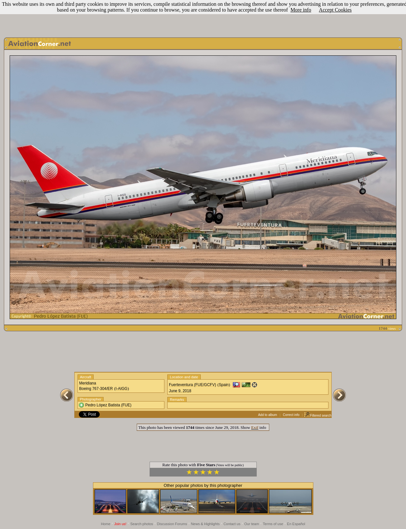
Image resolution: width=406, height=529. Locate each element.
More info (301, 10)
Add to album (267, 415)
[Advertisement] (203, 17)
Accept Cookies (335, 10)
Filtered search (317, 415)
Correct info (291, 415)
